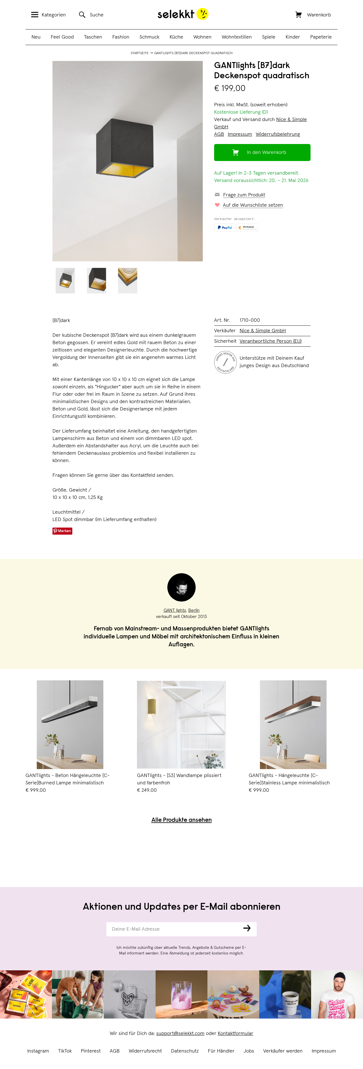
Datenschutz (185, 1051)
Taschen (93, 37)
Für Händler (221, 1051)
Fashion (120, 37)
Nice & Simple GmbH (263, 330)
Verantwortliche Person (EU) (270, 341)
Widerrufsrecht (145, 1051)
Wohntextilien (237, 37)
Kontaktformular (235, 1033)
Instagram (38, 1051)
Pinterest (91, 1051)
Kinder (293, 37)
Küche (176, 37)
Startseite (140, 53)
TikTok (65, 1051)
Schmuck (149, 37)
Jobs (249, 1051)
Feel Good (62, 37)
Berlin (194, 610)
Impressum (324, 1051)
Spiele (268, 37)
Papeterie (321, 37)
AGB (115, 1051)
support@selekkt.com (180, 1033)
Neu (36, 37)
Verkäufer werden (283, 1051)
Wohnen (202, 37)
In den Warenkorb (266, 152)
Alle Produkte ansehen (181, 821)
